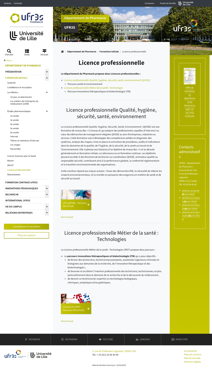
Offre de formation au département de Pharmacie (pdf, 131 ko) (189, 100)
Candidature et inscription (26, 226)
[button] (76, 200)
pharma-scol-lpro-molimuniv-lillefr (191, 216)
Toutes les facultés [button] (168, 3)
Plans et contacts (26, 235)
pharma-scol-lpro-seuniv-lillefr (191, 199)
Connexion (149, 3)
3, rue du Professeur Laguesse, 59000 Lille (114, 351)
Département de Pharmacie (81, 51)
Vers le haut (67, 217)
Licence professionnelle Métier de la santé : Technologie (93, 88)
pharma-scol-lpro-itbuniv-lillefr (191, 206)
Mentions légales (192, 362)
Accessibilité (190, 351)
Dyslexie (7, 3)
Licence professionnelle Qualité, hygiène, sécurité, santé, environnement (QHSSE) (107, 80)
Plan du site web (192, 358)
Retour (9, 60)
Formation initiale (109, 51)
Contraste (18, 3)
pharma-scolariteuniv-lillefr (190, 192)
